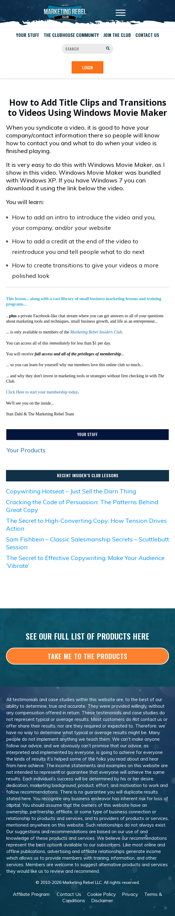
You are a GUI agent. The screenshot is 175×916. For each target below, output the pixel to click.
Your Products (26, 450)
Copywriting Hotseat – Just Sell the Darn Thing (71, 491)
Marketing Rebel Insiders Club (96, 332)
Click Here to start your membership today (42, 392)
